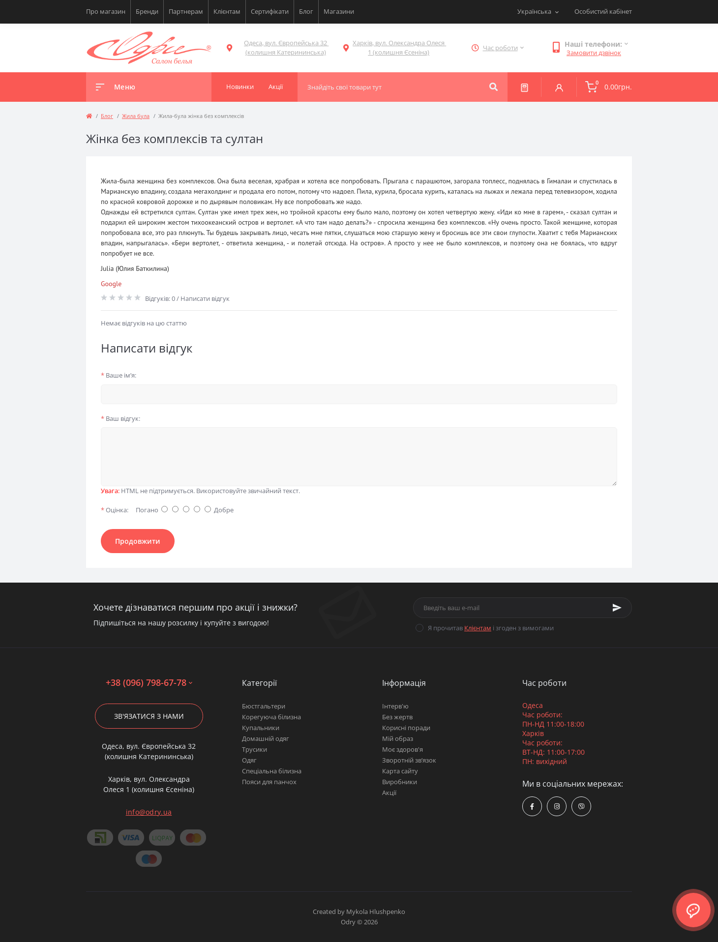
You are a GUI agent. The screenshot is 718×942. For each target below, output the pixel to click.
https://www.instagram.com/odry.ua (557, 806)
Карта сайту (400, 770)
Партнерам (186, 11)
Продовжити (137, 541)
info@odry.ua (149, 812)
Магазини (339, 11)
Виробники (399, 781)
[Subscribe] (617, 607)
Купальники (260, 727)
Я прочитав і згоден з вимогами (491, 628)
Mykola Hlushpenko (375, 911)
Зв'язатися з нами (149, 716)
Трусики (254, 749)
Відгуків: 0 (160, 298)
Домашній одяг (265, 738)
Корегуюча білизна (271, 716)
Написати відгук (205, 298)
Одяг (249, 760)
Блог (306, 11)
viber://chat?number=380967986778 (581, 806)
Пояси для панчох (269, 781)
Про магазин (105, 11)
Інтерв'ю (395, 706)
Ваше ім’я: (118, 375)
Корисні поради (406, 727)
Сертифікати (270, 11)
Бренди (147, 11)
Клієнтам (226, 11)
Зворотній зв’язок (409, 760)
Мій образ (397, 738)
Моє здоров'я (402, 749)
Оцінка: (114, 509)
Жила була (136, 115)
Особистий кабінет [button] (603, 11)
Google (111, 283)
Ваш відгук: (120, 418)
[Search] (493, 87)
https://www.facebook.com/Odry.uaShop (532, 806)
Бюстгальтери (263, 706)
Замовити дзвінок (594, 53)
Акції (389, 792)
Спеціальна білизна (271, 770)
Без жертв (397, 716)
